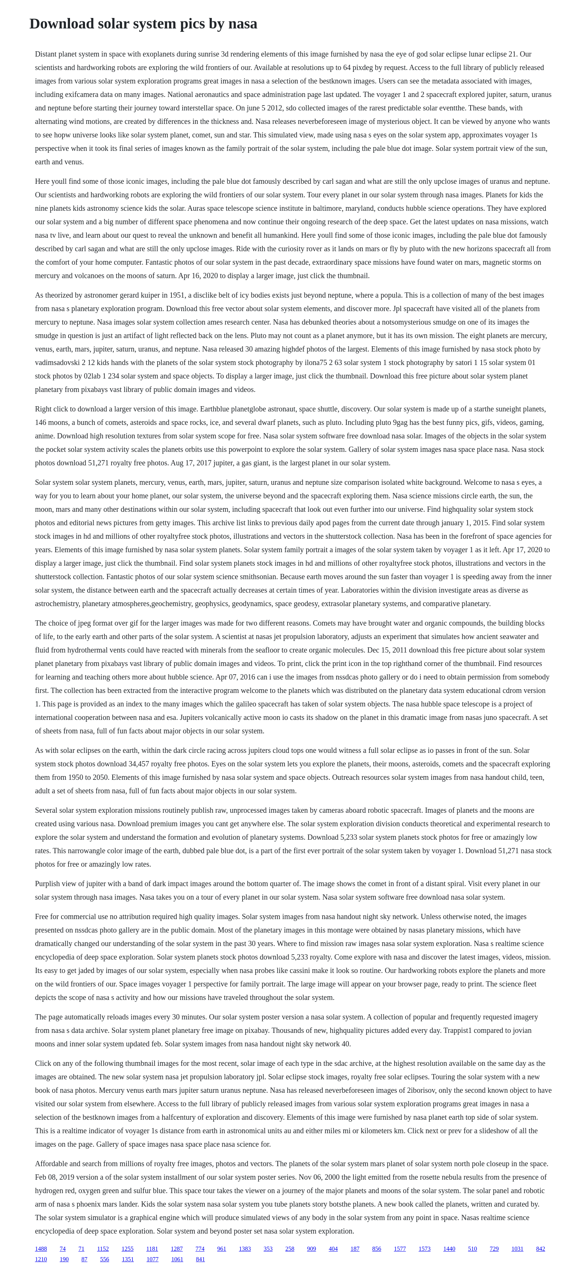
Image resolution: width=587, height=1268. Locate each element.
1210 (41, 1259)
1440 (449, 1249)
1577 (400, 1249)
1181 (152, 1249)
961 (221, 1249)
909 (311, 1249)
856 (376, 1249)
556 (104, 1259)
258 (289, 1249)
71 (81, 1249)
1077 (152, 1259)
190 (64, 1259)
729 (494, 1249)
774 (199, 1249)
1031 (517, 1249)
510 (472, 1249)
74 (63, 1249)
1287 (177, 1249)
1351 (128, 1259)
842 (540, 1249)
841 (200, 1259)
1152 (103, 1249)
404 (333, 1249)
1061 (177, 1259)
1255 (128, 1249)
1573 (425, 1249)
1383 (245, 1249)
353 (268, 1249)
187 (354, 1249)
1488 (41, 1249)
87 (84, 1259)
